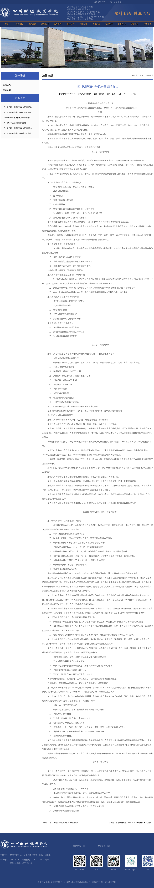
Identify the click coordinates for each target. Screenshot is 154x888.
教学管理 (58, 24)
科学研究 (70, 24)
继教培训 (134, 24)
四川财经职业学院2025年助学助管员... (18, 133)
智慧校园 (102, 2)
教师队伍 (45, 24)
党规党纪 (7, 85)
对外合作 (122, 24)
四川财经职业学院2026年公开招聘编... (18, 107)
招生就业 (83, 24)
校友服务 (147, 24)
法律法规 (7, 90)
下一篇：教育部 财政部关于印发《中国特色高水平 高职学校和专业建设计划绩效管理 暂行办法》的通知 (131, 823)
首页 (6, 24)
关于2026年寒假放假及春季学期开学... (18, 118)
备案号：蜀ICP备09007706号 (50, 882)
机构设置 (32, 24)
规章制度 (109, 24)
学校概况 (19, 24)
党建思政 (96, 24)
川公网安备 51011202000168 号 (77, 882)
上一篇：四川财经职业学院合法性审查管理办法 (60, 823)
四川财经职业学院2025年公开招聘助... (18, 128)
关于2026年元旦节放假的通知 (15, 123)
